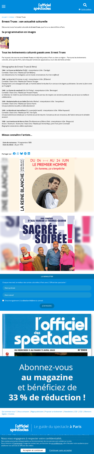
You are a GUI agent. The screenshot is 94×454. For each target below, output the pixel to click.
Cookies (11, 414)
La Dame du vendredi (14, 90)
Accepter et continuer (33, 450)
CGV (75, 411)
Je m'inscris (47, 306)
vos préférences (57, 443)
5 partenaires (18, 443)
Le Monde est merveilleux (16, 110)
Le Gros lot (10, 79)
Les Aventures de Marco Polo (17, 121)
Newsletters (68, 411)
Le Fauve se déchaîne (14, 70)
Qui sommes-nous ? (9, 411)
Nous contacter (23, 411)
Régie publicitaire (37, 411)
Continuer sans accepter (60, 450)
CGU (80, 411)
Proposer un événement (53, 411)
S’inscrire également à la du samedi (24, 300)
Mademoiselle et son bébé (16, 101)
